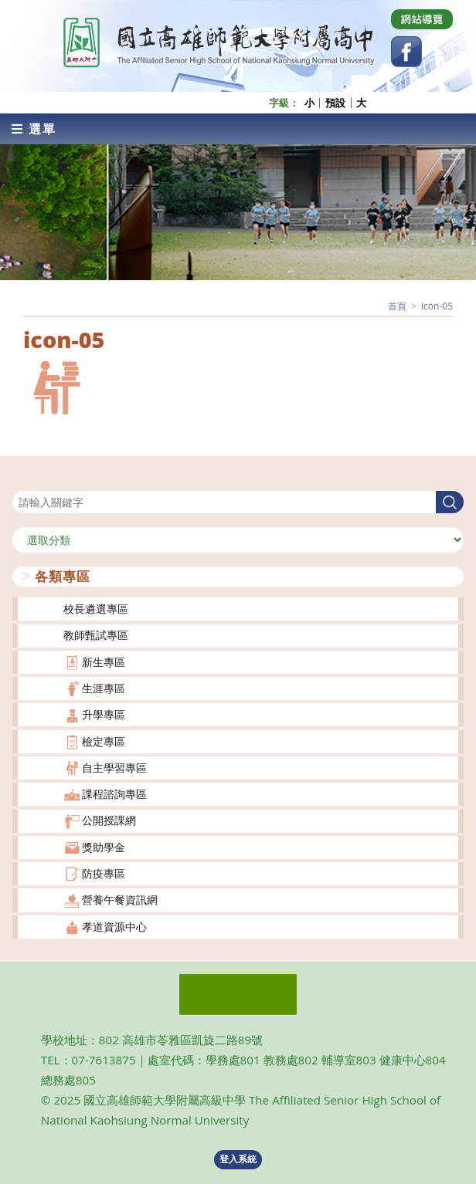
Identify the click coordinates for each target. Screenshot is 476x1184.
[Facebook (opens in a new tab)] (406, 51)
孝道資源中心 (114, 926)
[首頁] (397, 306)
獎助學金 (103, 847)
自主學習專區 (114, 767)
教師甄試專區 (95, 635)
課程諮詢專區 (114, 794)
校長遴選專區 (95, 608)
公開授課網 (109, 820)
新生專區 (103, 662)
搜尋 (23, 481)
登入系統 (238, 1158)
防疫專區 (103, 873)
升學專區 (103, 714)
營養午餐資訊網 (120, 899)
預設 (335, 103)
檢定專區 (103, 741)
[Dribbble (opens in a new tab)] (422, 19)
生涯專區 (103, 688)
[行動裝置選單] (34, 128)
